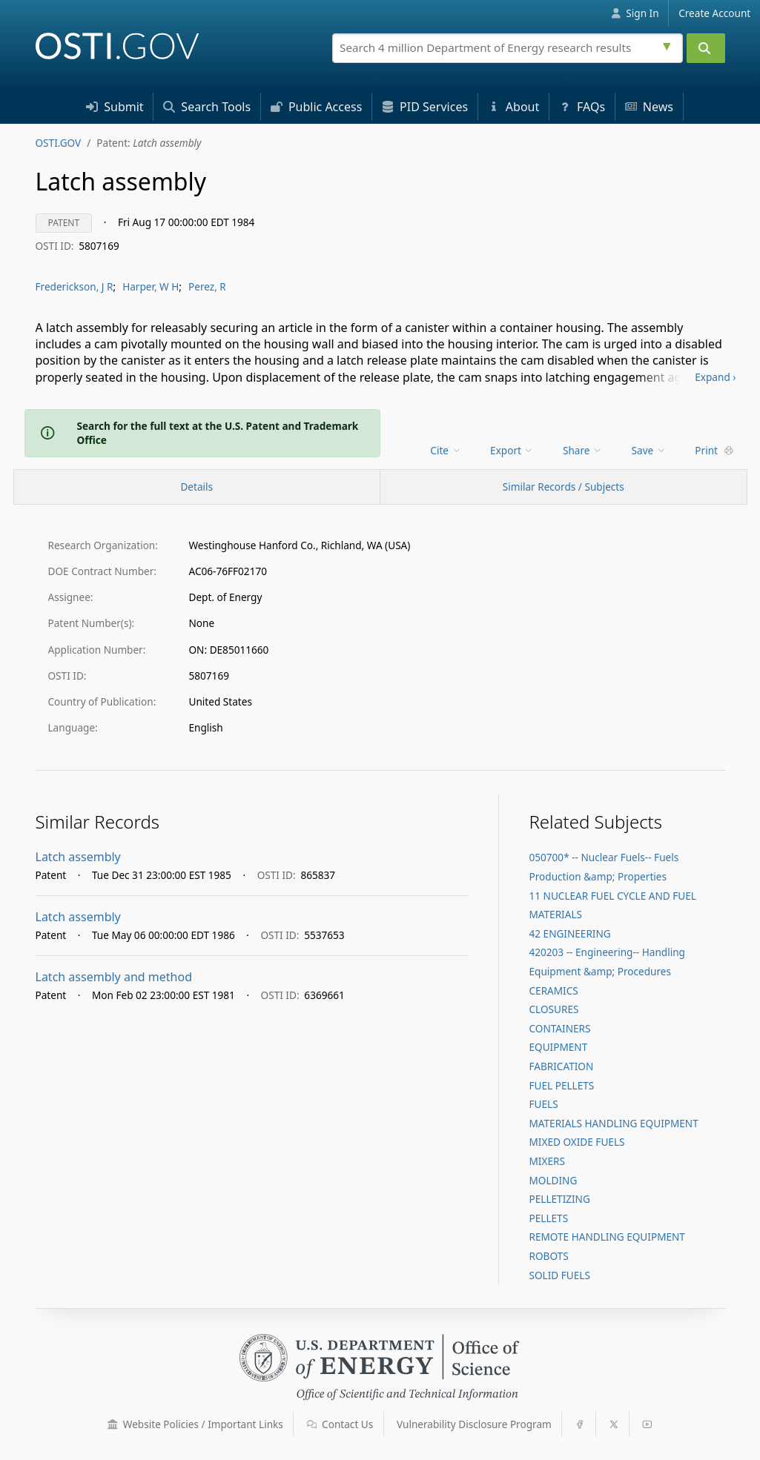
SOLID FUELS (559, 1275)
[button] (113, 1424)
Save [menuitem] (649, 450)
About (514, 107)
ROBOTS (548, 1256)
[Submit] (706, 48)
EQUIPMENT (558, 1047)
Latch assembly (78, 857)
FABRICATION (561, 1066)
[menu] (446, 450)
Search (207, 107)
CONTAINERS (559, 1028)
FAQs (582, 107)
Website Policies (195, 1424)
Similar (563, 487)
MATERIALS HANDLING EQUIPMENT (613, 1123)
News (649, 107)
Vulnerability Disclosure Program (474, 1424)
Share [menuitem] (583, 450)
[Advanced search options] (669, 44)
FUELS (543, 1104)
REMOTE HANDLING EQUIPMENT (606, 1237)
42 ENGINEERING (569, 933)
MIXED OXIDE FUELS (576, 1142)
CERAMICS (553, 990)
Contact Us (340, 1424)
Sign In (635, 13)
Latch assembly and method (114, 977)
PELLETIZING (559, 1199)
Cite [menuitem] (445, 450)
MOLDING (553, 1180)
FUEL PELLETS (561, 1085)
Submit (115, 107)
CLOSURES (553, 1009)
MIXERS (546, 1161)
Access (317, 107)
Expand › (715, 377)
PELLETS (548, 1218)
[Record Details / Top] (197, 487)
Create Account (714, 13)
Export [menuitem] (512, 450)
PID (425, 107)
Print (714, 450)
